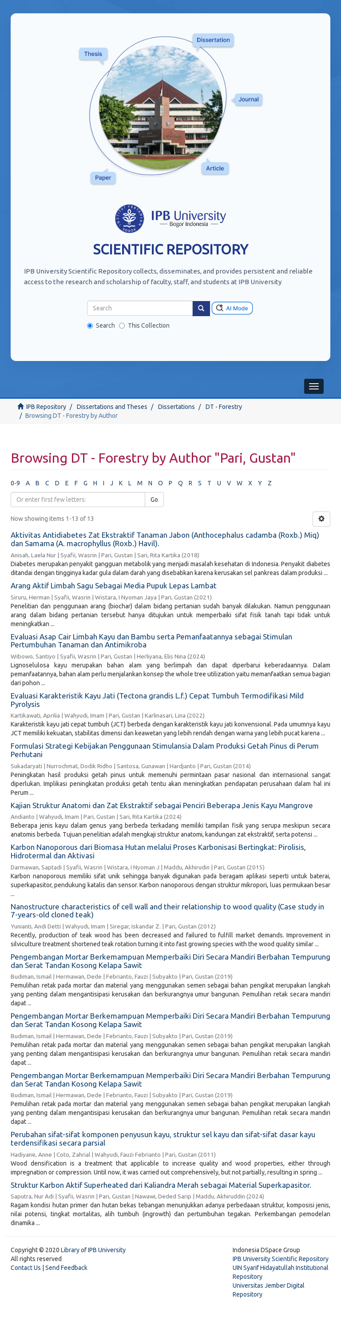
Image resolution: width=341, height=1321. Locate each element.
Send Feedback (66, 1267)
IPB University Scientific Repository (281, 1258)
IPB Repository (46, 406)
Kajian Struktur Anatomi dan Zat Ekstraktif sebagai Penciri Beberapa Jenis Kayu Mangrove (162, 805)
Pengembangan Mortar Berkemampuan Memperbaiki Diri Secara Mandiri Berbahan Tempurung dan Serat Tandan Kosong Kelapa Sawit (170, 960)
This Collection (144, 325)
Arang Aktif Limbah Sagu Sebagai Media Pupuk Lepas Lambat (114, 585)
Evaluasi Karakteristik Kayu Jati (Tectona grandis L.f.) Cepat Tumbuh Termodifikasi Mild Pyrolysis (157, 699)
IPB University (107, 1250)
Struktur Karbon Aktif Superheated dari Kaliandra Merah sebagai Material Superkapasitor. (161, 1185)
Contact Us (26, 1267)
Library (70, 1250)
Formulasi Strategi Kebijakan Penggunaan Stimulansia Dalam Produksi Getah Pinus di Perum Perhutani (165, 750)
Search (101, 325)
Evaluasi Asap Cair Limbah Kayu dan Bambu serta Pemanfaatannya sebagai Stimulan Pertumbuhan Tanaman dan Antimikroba (151, 640)
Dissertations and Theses (112, 406)
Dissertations (176, 406)
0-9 (15, 483)
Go (154, 499)
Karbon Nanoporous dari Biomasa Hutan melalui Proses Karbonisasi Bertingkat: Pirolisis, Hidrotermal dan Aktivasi (158, 851)
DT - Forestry (224, 406)
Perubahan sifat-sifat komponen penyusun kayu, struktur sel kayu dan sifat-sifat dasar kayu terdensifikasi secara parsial (163, 1138)
